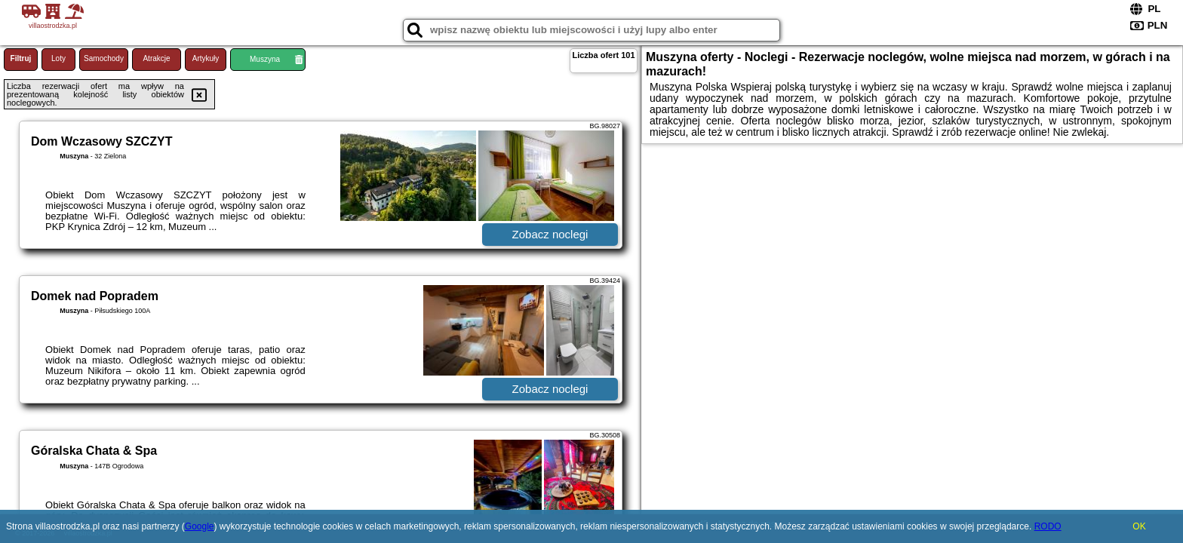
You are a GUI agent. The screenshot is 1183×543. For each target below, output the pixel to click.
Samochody (104, 58)
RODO (1048, 526)
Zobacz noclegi (550, 234)
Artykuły (206, 58)
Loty (58, 58)
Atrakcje (156, 58)
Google (199, 526)
